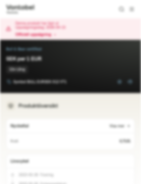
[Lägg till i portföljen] (130, 82)
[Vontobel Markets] (20, 9)
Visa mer (120, 126)
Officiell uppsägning (35, 35)
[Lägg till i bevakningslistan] (119, 82)
